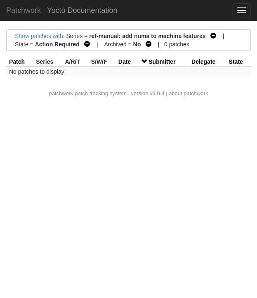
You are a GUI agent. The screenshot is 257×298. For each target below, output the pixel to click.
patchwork (61, 93)
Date (124, 61)
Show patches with (39, 36)
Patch (17, 61)
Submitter (162, 61)
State (236, 61)
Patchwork (23, 10)
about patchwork (188, 93)
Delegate (203, 61)
